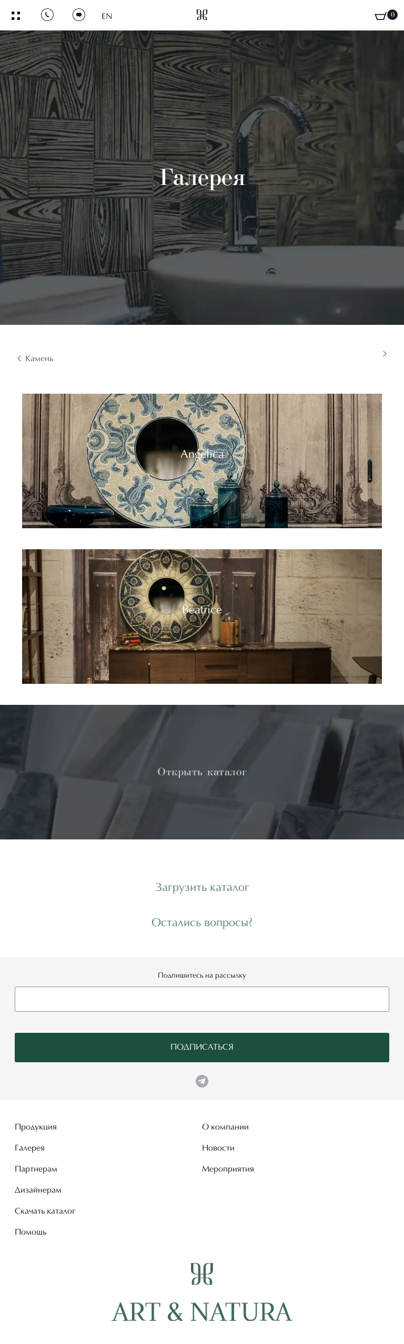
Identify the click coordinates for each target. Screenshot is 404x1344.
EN (107, 17)
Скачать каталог (45, 1211)
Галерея (30, 1148)
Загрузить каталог (202, 888)
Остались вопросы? (202, 923)
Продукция (36, 1127)
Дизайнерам (38, 1190)
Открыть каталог (201, 771)
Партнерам (36, 1169)
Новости (218, 1148)
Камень (39, 359)
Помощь (30, 1232)
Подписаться (202, 1047)
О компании (225, 1127)
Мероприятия (228, 1169)
